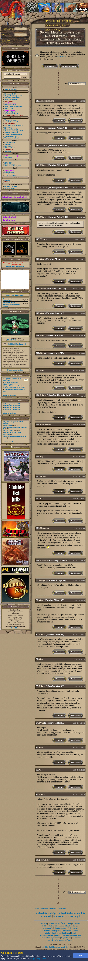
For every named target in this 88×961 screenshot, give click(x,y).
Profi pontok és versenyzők (13, 125)
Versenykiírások (10, 120)
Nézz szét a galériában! (15, 370)
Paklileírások (9, 172)
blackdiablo (45, 425)
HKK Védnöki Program (12, 166)
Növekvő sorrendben (69, 66)
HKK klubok (9, 108)
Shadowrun (56, 933)
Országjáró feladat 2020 (12, 409)
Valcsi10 (43, 145)
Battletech (66, 933)
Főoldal (44, 923)
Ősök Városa (66, 923)
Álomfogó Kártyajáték (62, 928)
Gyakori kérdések (10, 186)
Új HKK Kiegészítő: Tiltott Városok (10, 383)
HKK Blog (8, 162)
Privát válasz (75, 120)
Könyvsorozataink (47, 935)
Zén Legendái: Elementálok (8, 299)
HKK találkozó (9, 148)
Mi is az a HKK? (10, 94)
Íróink (73, 933)
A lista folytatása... (9, 395)
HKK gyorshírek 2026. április (14, 387)
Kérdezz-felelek (9, 188)
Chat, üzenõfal (9, 142)
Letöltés (7, 180)
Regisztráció (66, 938)
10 (58, 94)
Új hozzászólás (50, 66)
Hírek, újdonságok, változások (58, 37)
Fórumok (7, 144)
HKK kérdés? (9, 431)
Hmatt (43, 476)
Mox (42, 335)
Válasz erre (59, 120)
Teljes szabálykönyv (11, 99)
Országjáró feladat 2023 (12, 405)
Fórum (44, 32)
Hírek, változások (10, 89)
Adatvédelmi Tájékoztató (9, 218)
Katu (42, 353)
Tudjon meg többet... (39, 958)
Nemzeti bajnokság (11, 132)
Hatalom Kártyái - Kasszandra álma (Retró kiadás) (11, 304)
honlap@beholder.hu (15, 612)
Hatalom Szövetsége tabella (14, 131)
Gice (42, 259)
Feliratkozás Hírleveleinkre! (14, 197)
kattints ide (62, 57)
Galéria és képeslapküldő (71, 935)
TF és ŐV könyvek (10, 175)
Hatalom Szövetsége (11, 129)
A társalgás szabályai (46, 913)
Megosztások (9, 157)
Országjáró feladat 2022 (12, 407)
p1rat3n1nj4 (44, 860)
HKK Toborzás (9, 164)
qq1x (42, 456)
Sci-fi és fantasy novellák (50, 938)
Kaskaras (44, 528)
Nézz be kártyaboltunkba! (15, 295)
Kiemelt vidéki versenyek (13, 134)
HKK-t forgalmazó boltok (13, 106)
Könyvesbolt (66, 931)
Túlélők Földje (12, 340)
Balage (42, 580)
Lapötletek (8, 425)
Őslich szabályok (10, 105)
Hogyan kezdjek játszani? (13, 96)
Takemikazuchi (47, 101)
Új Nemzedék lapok (11, 114)
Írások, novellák (10, 174)
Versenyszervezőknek (11, 138)
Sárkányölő (53, 926)
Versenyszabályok (10, 136)
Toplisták (7, 151)
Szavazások (8, 146)
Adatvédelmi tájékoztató (64, 940)
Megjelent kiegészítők (12, 97)
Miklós (43, 128)
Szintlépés (7, 127)
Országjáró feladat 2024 (12, 404)
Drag (41, 723)
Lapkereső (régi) (10, 112)
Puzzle (61, 926)
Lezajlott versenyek (11, 122)
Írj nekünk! (15, 628)
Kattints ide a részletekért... (15, 266)
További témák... (8, 442)
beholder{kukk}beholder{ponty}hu (55, 947)
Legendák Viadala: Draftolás (14, 386)
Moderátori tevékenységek (66, 916)
